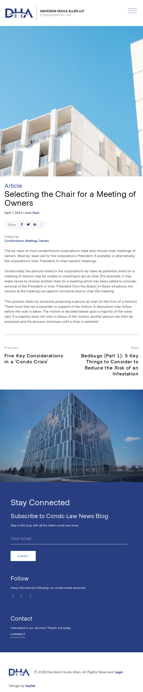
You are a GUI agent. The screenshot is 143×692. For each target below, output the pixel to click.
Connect (18, 634)
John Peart (32, 213)
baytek (30, 685)
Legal (119, 672)
